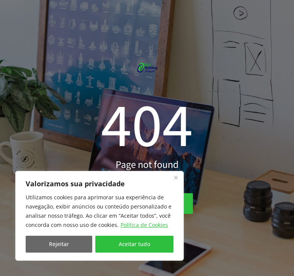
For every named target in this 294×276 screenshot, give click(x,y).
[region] (99, 216)
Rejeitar (59, 244)
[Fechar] (175, 177)
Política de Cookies (144, 224)
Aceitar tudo (134, 244)
